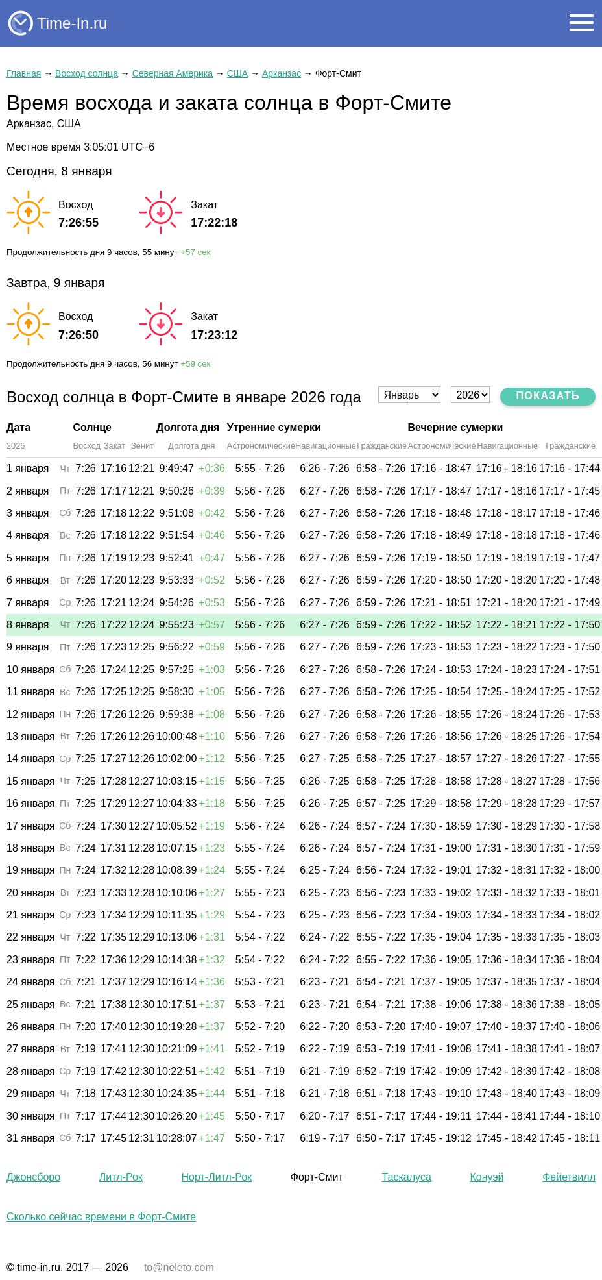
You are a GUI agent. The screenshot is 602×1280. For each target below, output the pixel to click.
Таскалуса (406, 1177)
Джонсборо (33, 1177)
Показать (548, 395)
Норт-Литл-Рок (216, 1177)
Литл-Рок (121, 1177)
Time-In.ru (72, 23)
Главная (23, 73)
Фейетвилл (569, 1177)
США (237, 73)
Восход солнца (86, 73)
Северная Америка (172, 73)
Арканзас (281, 73)
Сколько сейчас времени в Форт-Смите (101, 1216)
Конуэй (487, 1177)
